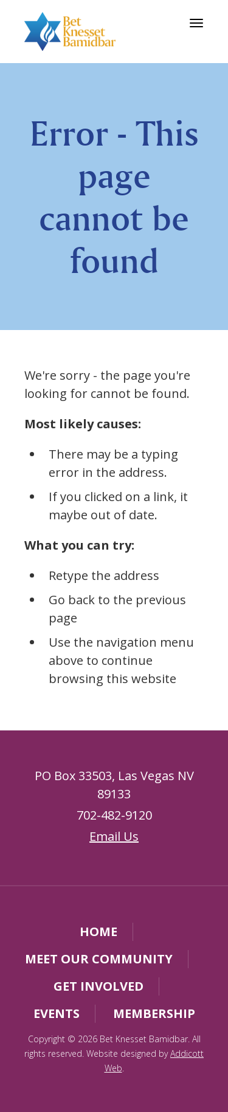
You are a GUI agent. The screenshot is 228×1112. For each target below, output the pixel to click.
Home (98, 931)
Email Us (114, 836)
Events (56, 1013)
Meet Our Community (99, 959)
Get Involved (98, 986)
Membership (154, 1013)
